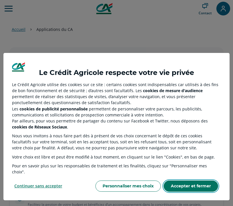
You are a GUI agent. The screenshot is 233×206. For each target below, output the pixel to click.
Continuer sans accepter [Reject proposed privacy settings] (38, 186)
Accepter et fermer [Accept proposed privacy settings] (191, 186)
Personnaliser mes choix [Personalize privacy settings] (128, 186)
